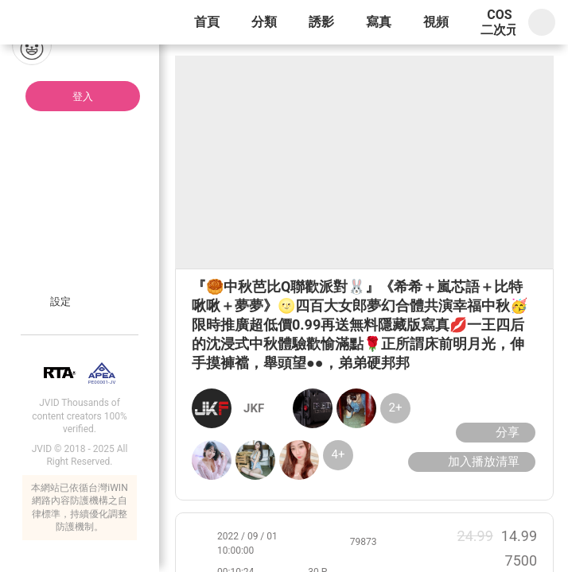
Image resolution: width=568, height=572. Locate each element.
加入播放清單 (469, 461)
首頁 (207, 21)
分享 (493, 432)
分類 (264, 21)
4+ (338, 454)
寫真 (378, 21)
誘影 (321, 21)
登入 (82, 96)
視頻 (436, 21)
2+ (396, 407)
